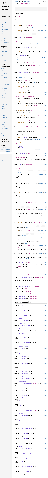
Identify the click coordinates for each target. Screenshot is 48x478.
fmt (18, 40)
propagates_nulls (23, 101)
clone (19, 25)
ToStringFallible (26, 428)
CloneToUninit (25, 325)
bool (32, 92)
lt (18, 230)
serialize (20, 264)
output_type (21, 94)
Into (24, 366)
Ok (25, 266)
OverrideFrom (27, 383)
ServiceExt (24, 415)
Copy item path (30, 3)
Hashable (23, 358)
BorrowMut (24, 315)
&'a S (34, 410)
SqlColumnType (20, 87)
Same (22, 408)
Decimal (22, 78)
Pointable (24, 395)
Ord (20, 164)
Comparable (26, 330)
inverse (20, 120)
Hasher (26, 137)
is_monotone (21, 92)
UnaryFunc (36, 120)
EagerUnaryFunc (23, 72)
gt (18, 245)
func (24, 1)
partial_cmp (21, 222)
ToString (23, 423)
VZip (24, 443)
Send (20, 289)
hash (19, 137)
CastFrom (21, 323)
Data (22, 456)
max (18, 174)
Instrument (24, 363)
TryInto (25, 438)
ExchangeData (25, 471)
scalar (21, 1)
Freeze (21, 284)
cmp (18, 167)
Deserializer (23, 55)
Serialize (22, 262)
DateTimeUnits (37, 9)
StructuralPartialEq (25, 277)
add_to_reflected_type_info (26, 155)
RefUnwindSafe (23, 286)
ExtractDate (29, 23)
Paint (22, 390)
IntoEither (24, 371)
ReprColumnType (20, 96)
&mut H (17, 143)
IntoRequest (24, 373)
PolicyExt (24, 398)
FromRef (23, 351)
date (29, 1)
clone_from (21, 30)
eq (18, 204)
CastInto (25, 320)
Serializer (22, 268)
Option (30, 120)
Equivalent (26, 342)
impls (26, 1)
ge (18, 253)
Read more (34, 27)
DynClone (23, 337)
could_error (21, 110)
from (19, 129)
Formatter (32, 40)
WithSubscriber (25, 448)
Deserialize (26, 47)
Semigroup (29, 410)
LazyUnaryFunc (25, 378)
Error (28, 52)
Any (22, 305)
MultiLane (21, 446)
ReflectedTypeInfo (21, 157)
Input (20, 75)
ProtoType (26, 403)
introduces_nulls (23, 105)
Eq (19, 274)
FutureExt (24, 356)
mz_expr (17, 1)
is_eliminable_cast (23, 122)
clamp (19, 192)
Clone (20, 23)
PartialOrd (22, 220)
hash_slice (21, 142)
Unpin (20, 293)
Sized (22, 147)
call (19, 82)
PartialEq (22, 202)
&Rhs (29, 209)
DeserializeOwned (26, 466)
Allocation (24, 451)
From (20, 126)
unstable (41, 30)
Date (27, 75)
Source (16, 5)
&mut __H (40, 137)
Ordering (18, 168)
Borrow (23, 310)
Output (20, 77)
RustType (21, 405)
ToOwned (23, 418)
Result (17, 41)
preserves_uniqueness (24, 115)
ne (18, 209)
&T (37, 383)
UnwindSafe (22, 298)
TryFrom (25, 433)
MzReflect (22, 153)
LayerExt (23, 376)
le (18, 238)
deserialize (21, 51)
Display (21, 63)
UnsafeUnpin (22, 296)
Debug (20, 37)
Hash (20, 135)
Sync (20, 291)
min (18, 183)
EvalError (28, 80)
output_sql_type (22, 86)
